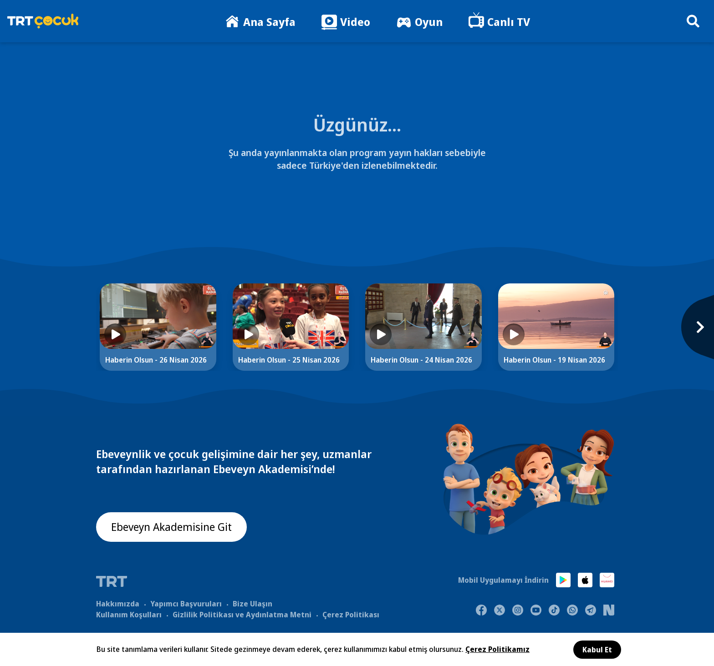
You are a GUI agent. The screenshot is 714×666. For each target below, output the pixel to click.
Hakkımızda (117, 604)
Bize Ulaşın (252, 604)
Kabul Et (597, 650)
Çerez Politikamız (497, 649)
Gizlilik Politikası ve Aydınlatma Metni (242, 615)
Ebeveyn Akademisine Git (172, 527)
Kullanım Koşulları (129, 615)
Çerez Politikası (350, 615)
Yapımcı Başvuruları (186, 604)
